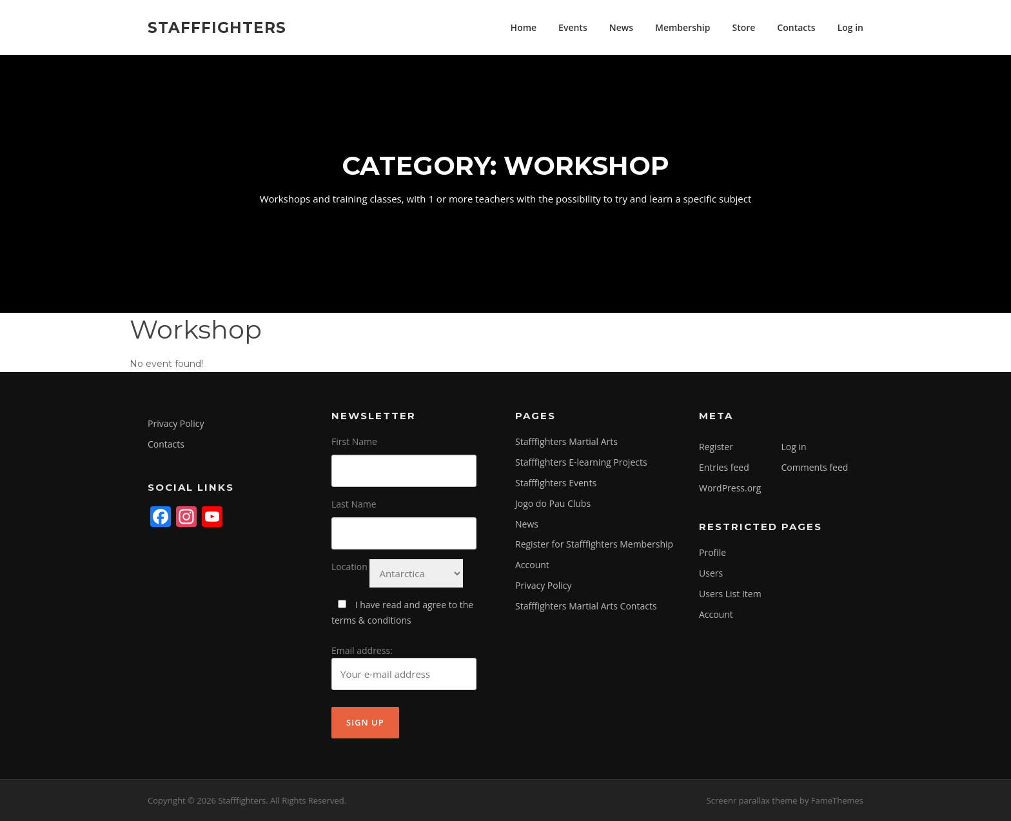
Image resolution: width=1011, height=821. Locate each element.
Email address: (403, 667)
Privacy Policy (176, 423)
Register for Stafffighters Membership (594, 544)
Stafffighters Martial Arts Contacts (586, 606)
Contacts (796, 27)
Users (711, 573)
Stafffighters (217, 27)
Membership (682, 27)
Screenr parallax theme (752, 800)
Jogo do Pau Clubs (553, 503)
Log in (850, 27)
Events (572, 27)
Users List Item (730, 594)
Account (532, 565)
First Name (354, 441)
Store (743, 27)
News (621, 27)
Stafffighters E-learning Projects (581, 462)
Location (349, 566)
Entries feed (724, 467)
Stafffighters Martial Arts (566, 441)
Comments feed (815, 467)
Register (716, 446)
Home (524, 27)
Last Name (354, 504)
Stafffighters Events (555, 483)
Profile (712, 552)
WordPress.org (730, 488)
